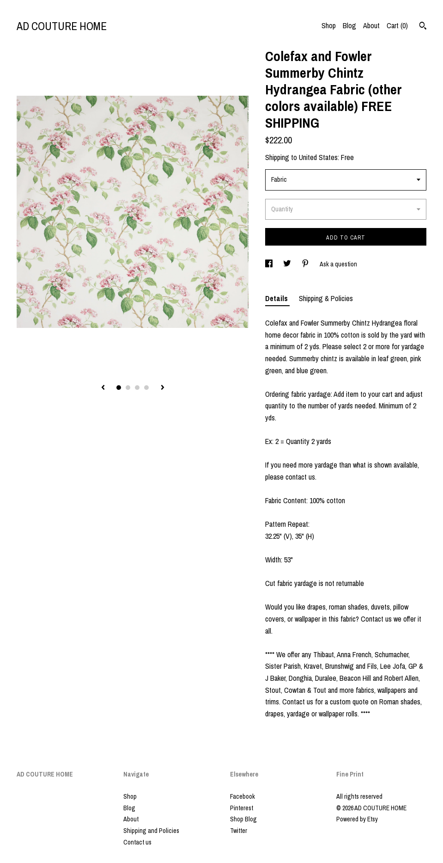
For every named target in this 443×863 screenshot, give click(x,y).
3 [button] (137, 387)
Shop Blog (243, 819)
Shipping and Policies (151, 830)
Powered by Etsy (357, 819)
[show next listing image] (162, 388)
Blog (349, 25)
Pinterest (241, 808)
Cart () (397, 25)
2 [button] (128, 387)
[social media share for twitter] (287, 264)
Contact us (137, 842)
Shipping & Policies (326, 298)
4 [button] (146, 387)
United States (318, 157)
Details (277, 298)
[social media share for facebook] (269, 264)
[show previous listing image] (103, 388)
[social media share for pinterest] (306, 264)
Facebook (242, 796)
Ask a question (338, 264)
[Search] (422, 27)
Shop (329, 25)
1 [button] (118, 387)
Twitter (238, 830)
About (371, 25)
